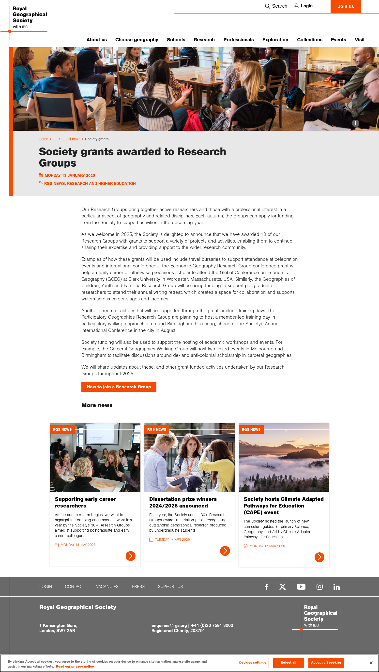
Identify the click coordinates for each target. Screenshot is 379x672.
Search (276, 6)
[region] (189, 663)
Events (338, 40)
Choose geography (136, 40)
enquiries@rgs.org (169, 627)
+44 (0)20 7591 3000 (212, 627)
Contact (74, 588)
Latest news (71, 140)
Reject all (288, 663)
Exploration (275, 40)
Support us (170, 588)
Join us (346, 6)
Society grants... (98, 140)
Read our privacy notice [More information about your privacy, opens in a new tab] (75, 667)
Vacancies (107, 588)
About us (97, 40)
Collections (309, 40)
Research (204, 40)
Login (303, 6)
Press (138, 588)
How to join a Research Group (119, 388)
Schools (176, 40)
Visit (360, 40)
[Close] (371, 662)
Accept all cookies (326, 663)
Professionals (239, 40)
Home (43, 140)
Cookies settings (252, 663)
